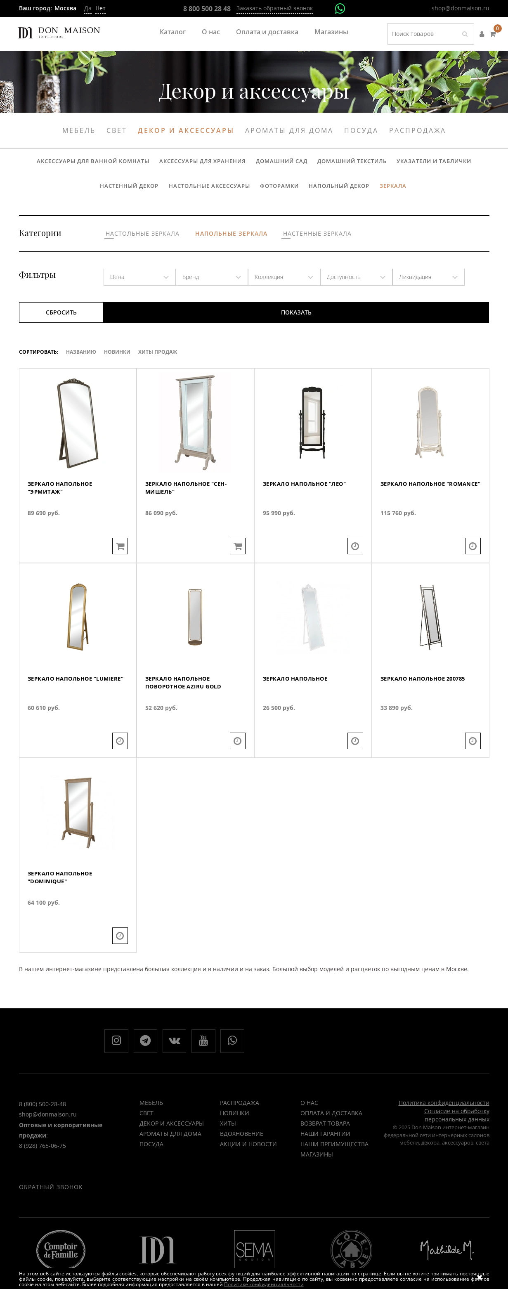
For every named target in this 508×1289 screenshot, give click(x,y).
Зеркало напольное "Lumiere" (63, 699)
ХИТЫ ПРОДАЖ (157, 355)
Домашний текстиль (317, 162)
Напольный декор (304, 189)
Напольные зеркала (225, 237)
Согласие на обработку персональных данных (456, 1120)
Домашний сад (248, 162)
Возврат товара (325, 1129)
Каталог (173, 31)
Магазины (331, 31)
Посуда (361, 130)
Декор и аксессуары (186, 130)
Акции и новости (248, 1149)
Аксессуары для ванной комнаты (63, 162)
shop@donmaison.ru (460, 8)
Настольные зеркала (140, 237)
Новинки (117, 355)
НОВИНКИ (234, 1118)
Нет (100, 8)
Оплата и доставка (267, 31)
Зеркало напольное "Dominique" (63, 893)
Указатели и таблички (397, 162)
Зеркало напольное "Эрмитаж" (63, 504)
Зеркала (356, 189)
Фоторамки (246, 189)
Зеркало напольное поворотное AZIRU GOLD (186, 699)
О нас (211, 31)
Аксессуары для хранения (171, 162)
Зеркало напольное (298, 694)
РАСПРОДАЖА (239, 1108)
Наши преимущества (334, 1149)
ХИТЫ (228, 1129)
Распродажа (417, 130)
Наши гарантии (325, 1139)
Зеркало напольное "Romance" (415, 504)
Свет (116, 130)
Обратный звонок (51, 1198)
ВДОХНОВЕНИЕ (241, 1139)
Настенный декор (472, 162)
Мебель (79, 130)
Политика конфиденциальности (444, 1108)
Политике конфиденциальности (264, 1284)
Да (88, 8)
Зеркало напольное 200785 (426, 694)
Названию (81, 355)
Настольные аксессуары (177, 189)
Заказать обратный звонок (274, 8)
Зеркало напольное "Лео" (308, 500)
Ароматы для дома (289, 130)
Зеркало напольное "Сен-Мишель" (190, 504)
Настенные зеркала (308, 237)
